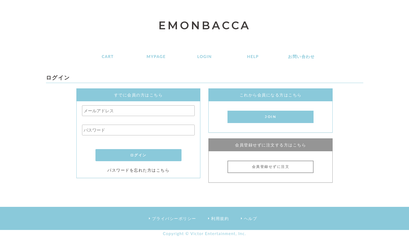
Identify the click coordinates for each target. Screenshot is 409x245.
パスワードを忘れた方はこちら (138, 170)
